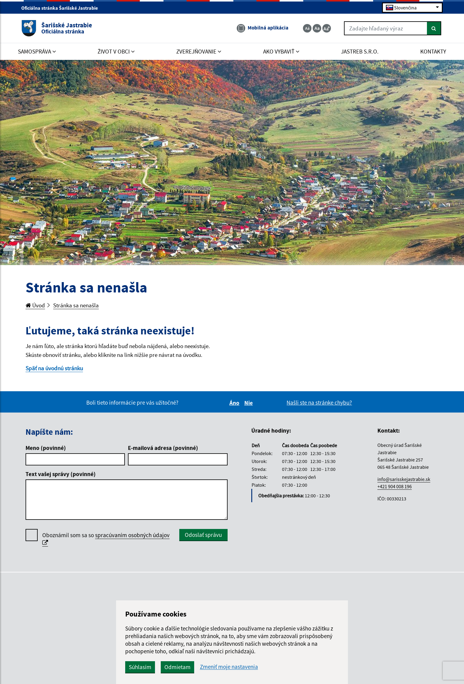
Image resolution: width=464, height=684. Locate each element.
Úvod (35, 305)
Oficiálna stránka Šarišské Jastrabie (62, 8)
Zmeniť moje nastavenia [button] (229, 667)
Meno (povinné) (46, 447)
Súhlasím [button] (140, 667)
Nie (249, 402)
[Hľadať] (434, 28)
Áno (235, 402)
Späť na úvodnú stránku (54, 368)
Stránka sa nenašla (76, 305)
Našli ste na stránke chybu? (319, 402)
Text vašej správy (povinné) (61, 474)
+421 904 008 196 (394, 486)
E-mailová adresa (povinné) (163, 447)
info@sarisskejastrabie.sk (403, 479)
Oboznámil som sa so (106, 539)
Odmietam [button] (177, 667)
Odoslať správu (203, 534)
